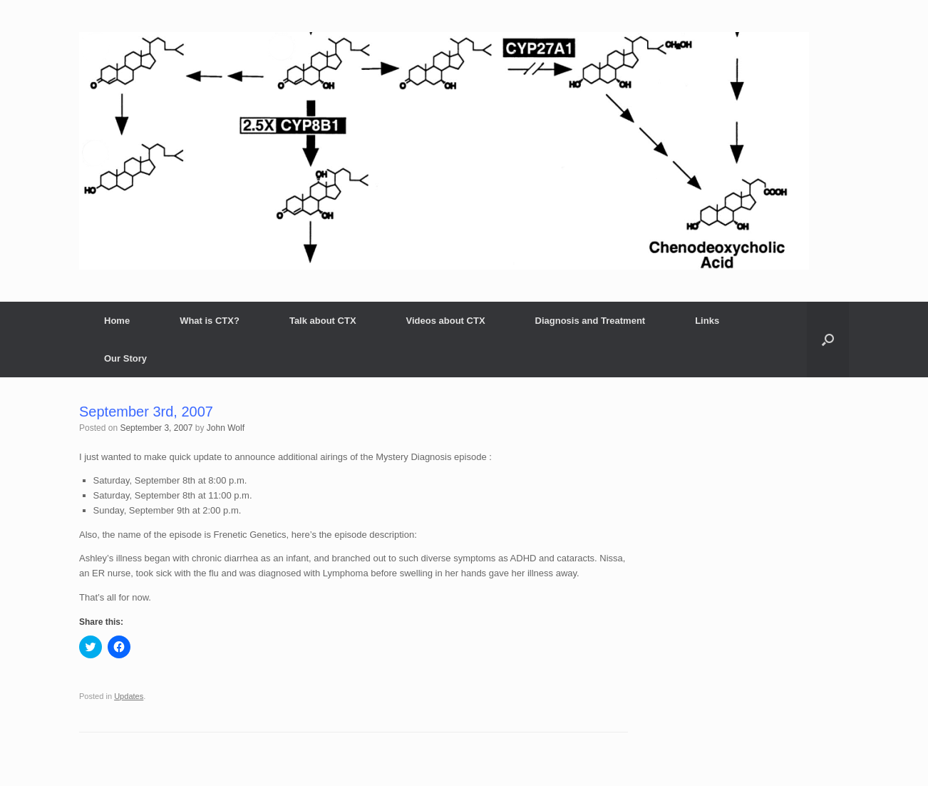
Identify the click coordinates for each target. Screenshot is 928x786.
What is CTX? (209, 320)
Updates (128, 696)
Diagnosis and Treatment (590, 320)
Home (117, 320)
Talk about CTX (322, 320)
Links (707, 320)
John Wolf (225, 428)
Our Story (125, 358)
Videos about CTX (445, 320)
